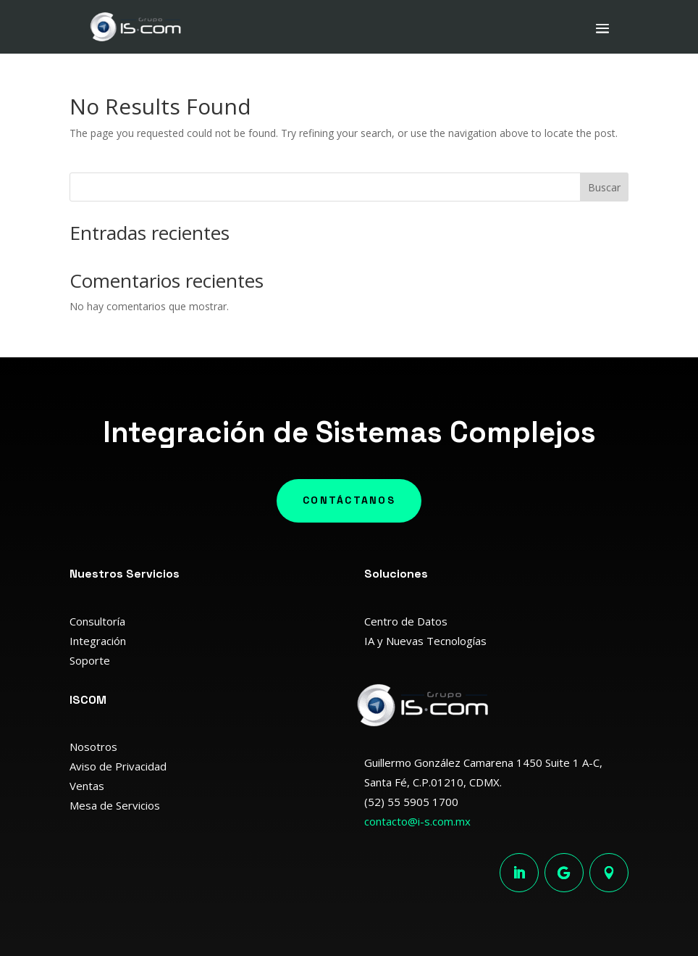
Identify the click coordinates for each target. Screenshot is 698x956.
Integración (98, 640)
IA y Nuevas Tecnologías (425, 640)
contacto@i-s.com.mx (417, 821)
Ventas (87, 785)
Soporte (90, 660)
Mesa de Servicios (115, 805)
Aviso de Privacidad (118, 766)
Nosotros (93, 746)
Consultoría (97, 621)
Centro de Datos (405, 621)
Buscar (604, 187)
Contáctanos (349, 500)
